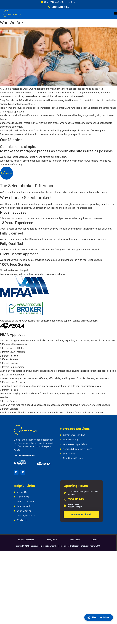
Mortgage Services (75, 429)
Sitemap (95, 540)
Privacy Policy (51, 540)
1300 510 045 (76, 499)
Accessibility (75, 540)
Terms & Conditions (26, 540)
